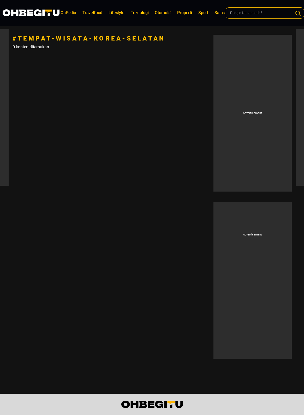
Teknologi (140, 12)
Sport (203, 12)
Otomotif (163, 12)
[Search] (298, 13)
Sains (219, 12)
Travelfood (92, 12)
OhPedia (68, 12)
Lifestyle (116, 12)
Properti (184, 12)
